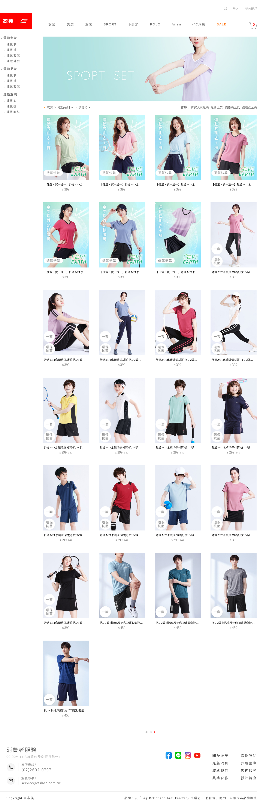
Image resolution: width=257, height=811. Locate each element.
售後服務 (249, 770)
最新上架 (217, 107)
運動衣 (10, 44)
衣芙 (50, 107)
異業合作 (220, 778)
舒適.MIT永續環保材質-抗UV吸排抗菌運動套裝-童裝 (76, 447)
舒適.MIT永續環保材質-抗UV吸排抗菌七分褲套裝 (74, 359)
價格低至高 (249, 107)
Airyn (176, 24)
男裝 (70, 24)
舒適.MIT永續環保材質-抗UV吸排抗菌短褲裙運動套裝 (77, 622)
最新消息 (220, 763)
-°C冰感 (199, 24)
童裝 (89, 24)
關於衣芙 (220, 756)
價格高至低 (232, 107)
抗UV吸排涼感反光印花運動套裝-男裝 (123, 622)
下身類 (133, 24)
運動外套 (11, 61)
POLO (155, 24)
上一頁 (149, 732)
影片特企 (249, 778)
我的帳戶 (251, 8)
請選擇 (83, 107)
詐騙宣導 (249, 763)
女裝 (52, 24)
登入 (236, 8)
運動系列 (64, 107)
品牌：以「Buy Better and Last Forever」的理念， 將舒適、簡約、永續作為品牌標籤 (190, 798)
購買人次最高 (200, 107)
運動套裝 (11, 55)
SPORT (110, 24)
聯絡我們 (220, 770)
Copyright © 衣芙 (20, 798)
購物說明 (249, 756)
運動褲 (10, 50)
